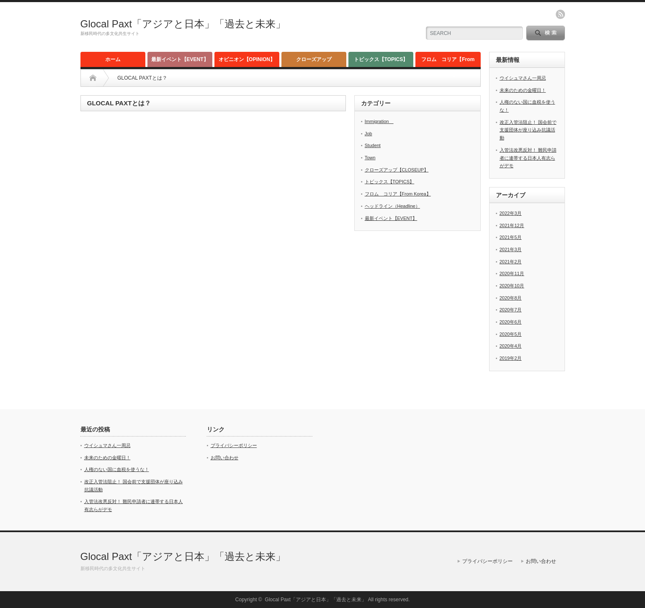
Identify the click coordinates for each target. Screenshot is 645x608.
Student (373, 145)
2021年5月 (511, 237)
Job (368, 133)
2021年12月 (512, 225)
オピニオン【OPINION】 (247, 59)
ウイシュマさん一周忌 (523, 77)
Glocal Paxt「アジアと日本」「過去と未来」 (183, 23)
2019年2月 (511, 358)
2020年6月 (511, 321)
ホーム (112, 59)
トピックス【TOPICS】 (381, 59)
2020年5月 (511, 334)
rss (560, 14)
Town (370, 157)
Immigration (379, 121)
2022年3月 (511, 213)
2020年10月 (512, 285)
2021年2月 (511, 261)
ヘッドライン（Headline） (392, 206)
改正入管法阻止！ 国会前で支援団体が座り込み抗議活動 (528, 130)
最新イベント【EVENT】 (180, 59)
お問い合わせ (224, 457)
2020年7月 (511, 309)
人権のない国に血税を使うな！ (116, 469)
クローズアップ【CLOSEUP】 (314, 61)
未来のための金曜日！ (523, 90)
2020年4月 (511, 345)
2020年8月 (511, 297)
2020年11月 (512, 273)
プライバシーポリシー (234, 445)
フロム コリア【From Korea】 (447, 61)
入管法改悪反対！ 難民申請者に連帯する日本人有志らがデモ (528, 157)
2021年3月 (511, 249)
